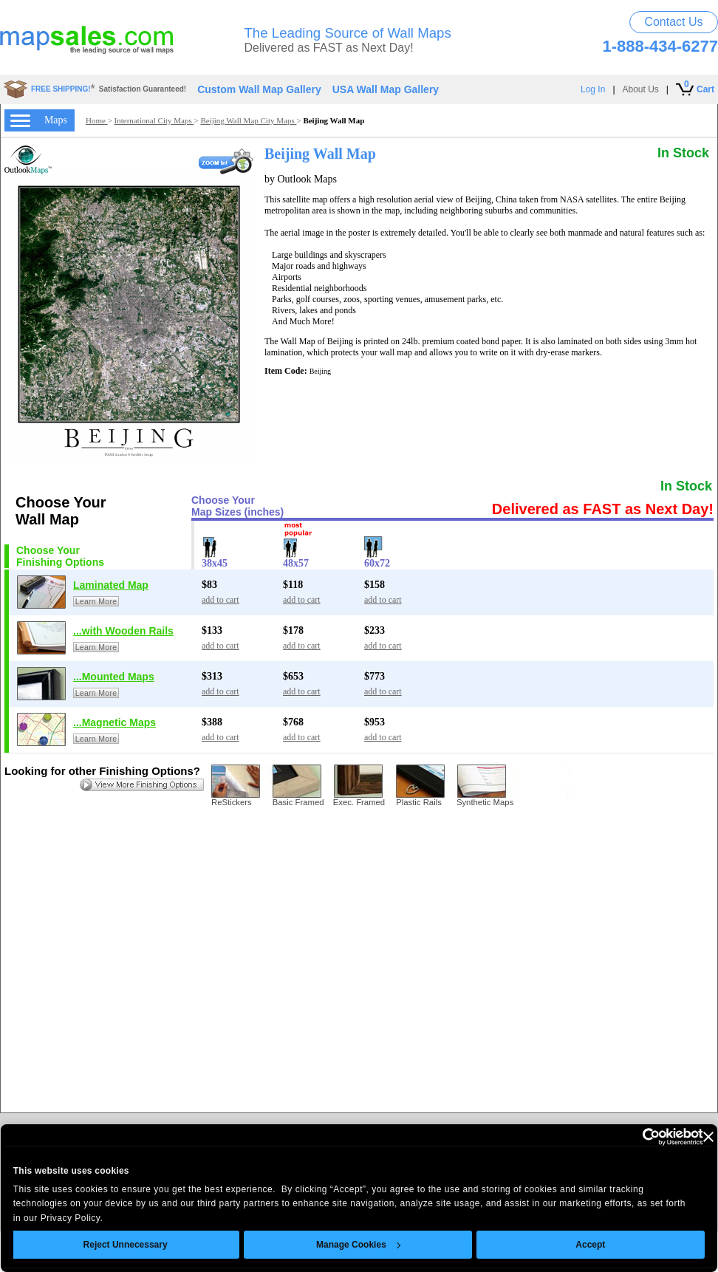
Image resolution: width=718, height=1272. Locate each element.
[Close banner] (708, 1137)
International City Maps (154, 120)
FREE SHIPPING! (61, 89)
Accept (591, 1244)
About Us (641, 89)
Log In (593, 89)
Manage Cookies (358, 1244)
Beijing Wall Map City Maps (248, 120)
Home (97, 120)
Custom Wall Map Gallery (259, 89)
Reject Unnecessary (125, 1244)
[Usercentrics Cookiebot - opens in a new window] (638, 1137)
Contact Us (673, 22)
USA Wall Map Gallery (385, 89)
